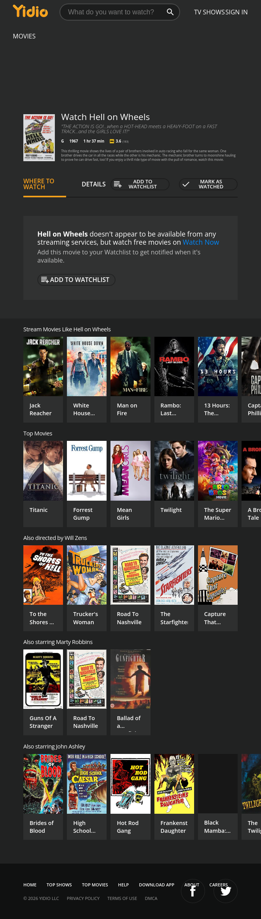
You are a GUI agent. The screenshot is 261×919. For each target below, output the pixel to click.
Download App (156, 885)
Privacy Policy (83, 898)
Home (30, 885)
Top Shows (59, 885)
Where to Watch (38, 184)
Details (94, 184)
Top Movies (95, 885)
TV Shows (209, 12)
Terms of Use (122, 898)
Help (123, 885)
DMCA (151, 898)
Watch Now (201, 242)
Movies (24, 36)
